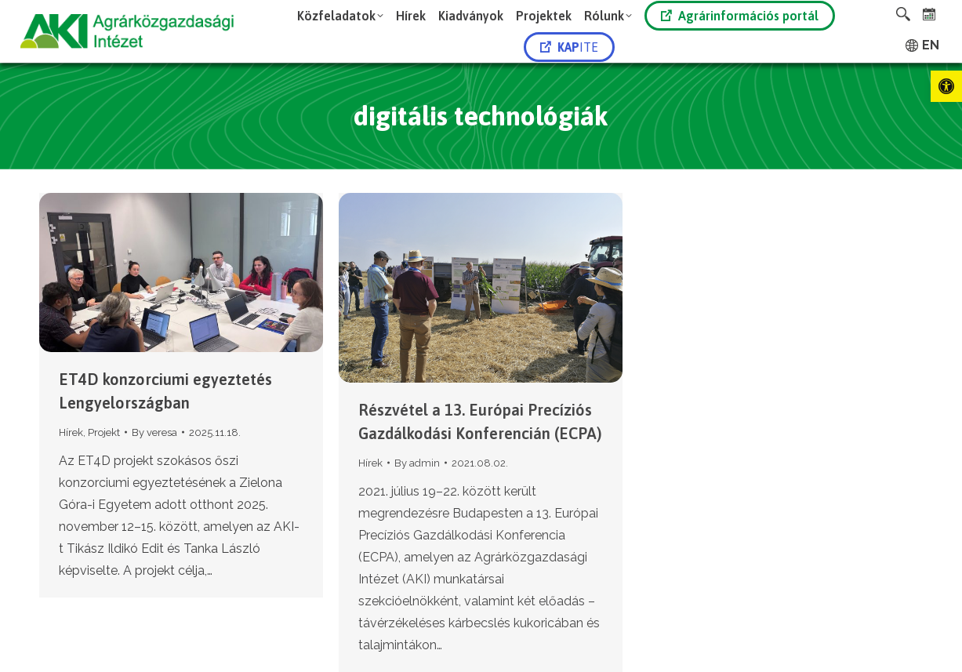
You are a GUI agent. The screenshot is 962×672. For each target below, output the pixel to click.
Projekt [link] (104, 432)
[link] (946, 86)
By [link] (154, 432)
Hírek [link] (71, 432)
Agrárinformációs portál (740, 16)
